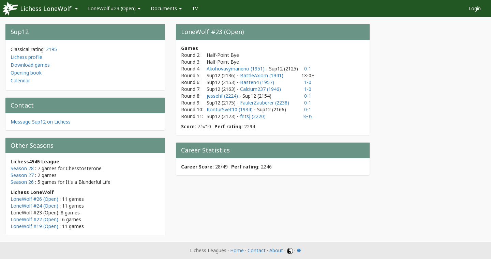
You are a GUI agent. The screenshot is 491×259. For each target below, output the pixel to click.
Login (474, 8)
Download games (30, 65)
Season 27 (22, 175)
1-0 (307, 82)
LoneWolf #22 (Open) (34, 219)
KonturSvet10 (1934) (230, 109)
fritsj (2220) (253, 116)
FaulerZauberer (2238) (264, 102)
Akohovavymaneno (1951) (236, 68)
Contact (257, 250)
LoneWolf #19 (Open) (34, 226)
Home (237, 250)
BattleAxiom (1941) (261, 75)
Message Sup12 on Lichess (41, 121)
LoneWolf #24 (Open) (34, 206)
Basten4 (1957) (257, 82)
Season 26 (22, 182)
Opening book (26, 72)
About (276, 250)
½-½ (307, 116)
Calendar (20, 80)
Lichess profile (26, 57)
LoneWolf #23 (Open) (114, 8)
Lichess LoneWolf (46, 8)
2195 (51, 49)
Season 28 (22, 168)
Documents (166, 8)
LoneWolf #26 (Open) (34, 199)
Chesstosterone (84, 168)
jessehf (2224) (223, 96)
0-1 (307, 68)
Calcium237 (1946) (260, 89)
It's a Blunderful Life (88, 182)
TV (195, 8)
